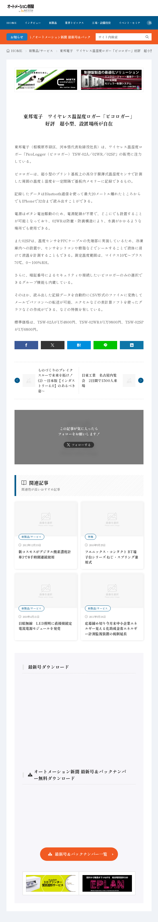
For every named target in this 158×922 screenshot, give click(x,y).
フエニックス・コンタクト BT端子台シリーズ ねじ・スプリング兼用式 (111, 557)
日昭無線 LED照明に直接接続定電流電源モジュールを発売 (45, 626)
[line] (105, 345)
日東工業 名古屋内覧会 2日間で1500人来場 (99, 380)
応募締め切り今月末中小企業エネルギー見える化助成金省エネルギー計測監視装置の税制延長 (111, 628)
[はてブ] (79, 345)
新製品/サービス (41, 50)
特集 (90, 537)
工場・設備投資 (101, 23)
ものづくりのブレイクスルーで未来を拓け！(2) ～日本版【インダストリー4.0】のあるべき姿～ (56, 381)
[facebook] (26, 345)
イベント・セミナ (129, 23)
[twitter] (52, 345)
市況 (151, 23)
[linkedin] (131, 345)
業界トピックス (74, 23)
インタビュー (33, 23)
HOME (11, 23)
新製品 (53, 23)
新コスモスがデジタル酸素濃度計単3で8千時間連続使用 (45, 554)
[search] (147, 37)
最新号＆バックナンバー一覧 (81, 854)
